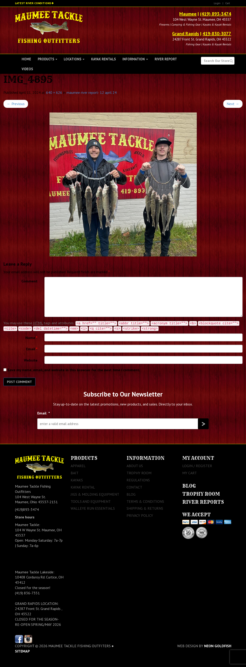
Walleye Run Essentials (93, 508)
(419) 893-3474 (215, 14)
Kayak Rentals (103, 59)
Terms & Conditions (145, 501)
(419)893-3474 (27, 509)
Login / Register (197, 465)
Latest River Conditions (33, 3)
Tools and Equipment (91, 501)
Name (31, 337)
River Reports (203, 502)
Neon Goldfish (217, 646)
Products (47, 59)
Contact (134, 487)
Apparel (78, 465)
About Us (135, 465)
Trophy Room (139, 473)
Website (31, 360)
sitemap (22, 651)
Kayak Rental (83, 487)
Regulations (138, 480)
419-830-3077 (217, 34)
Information (135, 59)
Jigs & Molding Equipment (95, 494)
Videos (27, 69)
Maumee (188, 14)
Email (32, 349)
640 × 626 (54, 92)
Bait (74, 473)
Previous (16, 103)
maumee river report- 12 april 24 (92, 92)
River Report (166, 59)
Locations (74, 59)
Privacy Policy (140, 515)
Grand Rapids (185, 34)
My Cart (189, 473)
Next (233, 103)
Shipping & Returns (145, 508)
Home (26, 59)
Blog (131, 494)
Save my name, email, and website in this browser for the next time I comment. (73, 370)
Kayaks (77, 480)
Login (217, 3)
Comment (29, 281)
